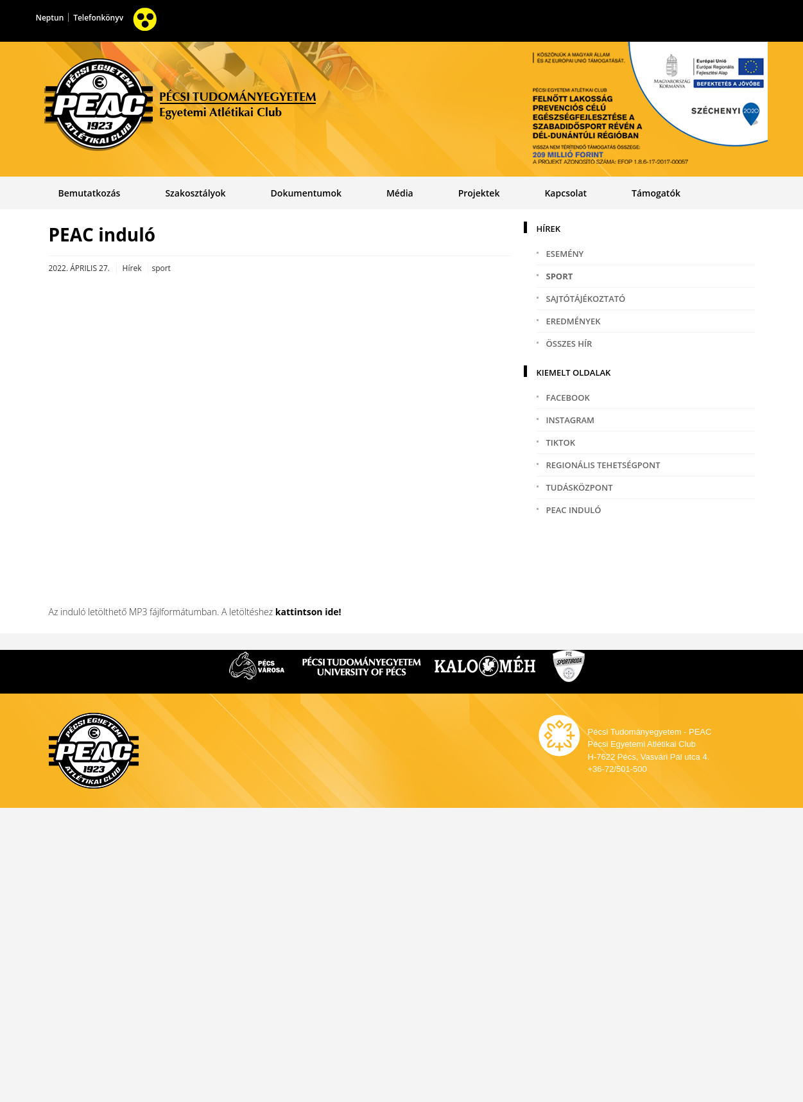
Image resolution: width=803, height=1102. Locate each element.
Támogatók (656, 193)
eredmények (573, 321)
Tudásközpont (579, 487)
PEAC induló (573, 510)
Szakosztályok (195, 193)
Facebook (568, 397)
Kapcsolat (565, 193)
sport (559, 276)
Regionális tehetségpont (603, 465)
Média (399, 193)
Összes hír (569, 343)
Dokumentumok (306, 193)
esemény (565, 253)
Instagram (570, 420)
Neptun (50, 17)
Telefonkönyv (98, 17)
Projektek (479, 193)
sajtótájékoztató (586, 298)
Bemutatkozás (89, 193)
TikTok (560, 442)
